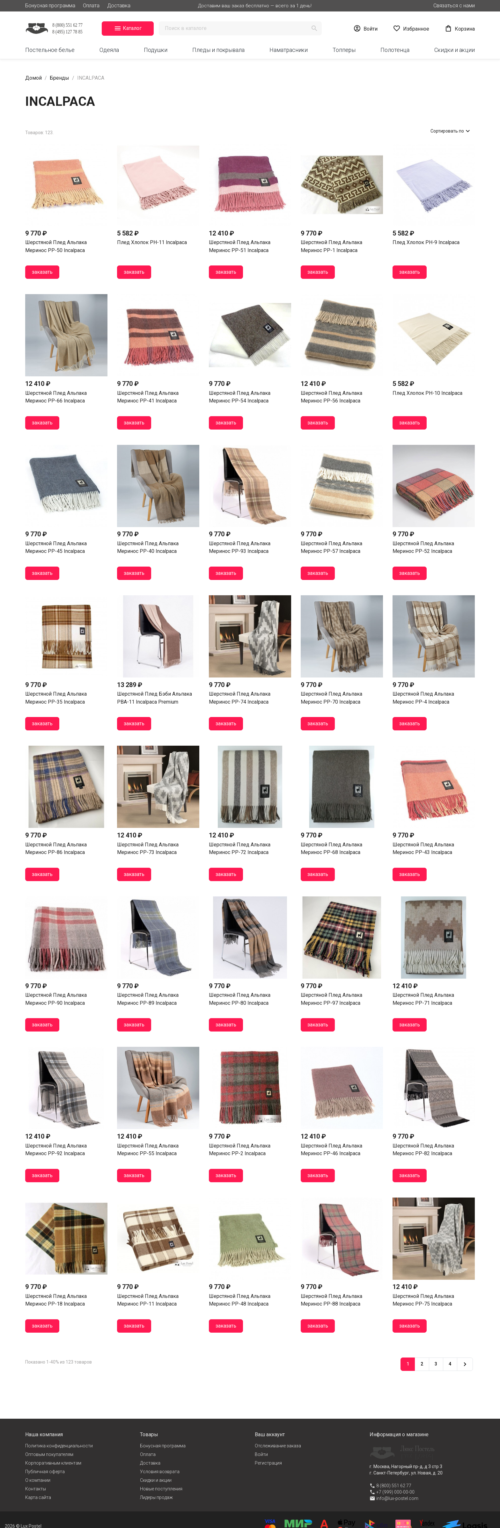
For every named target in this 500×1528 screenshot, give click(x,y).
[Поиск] (240, 28)
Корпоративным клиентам (53, 1463)
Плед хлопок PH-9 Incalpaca (426, 242)
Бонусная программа (50, 6)
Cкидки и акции (156, 1480)
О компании (37, 1480)
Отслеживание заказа (278, 1445)
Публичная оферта (45, 1471)
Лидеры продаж (156, 1497)
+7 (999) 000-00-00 (395, 1492)
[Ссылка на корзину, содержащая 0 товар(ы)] (460, 28)
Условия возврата (160, 1471)
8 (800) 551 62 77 (393, 1485)
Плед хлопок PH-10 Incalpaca (427, 393)
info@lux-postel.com (397, 1498)
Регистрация (268, 1463)
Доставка (118, 6)
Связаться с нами (454, 6)
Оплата (91, 6)
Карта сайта (38, 1497)
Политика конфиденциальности (59, 1445)
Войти (261, 1454)
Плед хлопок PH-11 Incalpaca (152, 242)
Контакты (35, 1488)
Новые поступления (161, 1488)
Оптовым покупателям (49, 1454)
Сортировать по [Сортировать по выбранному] (451, 131)
